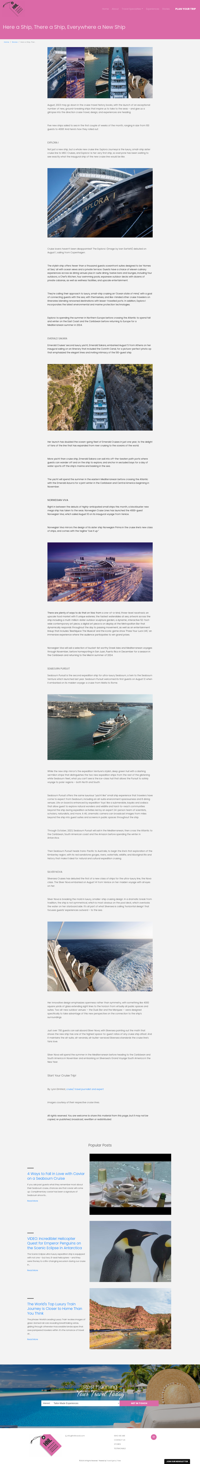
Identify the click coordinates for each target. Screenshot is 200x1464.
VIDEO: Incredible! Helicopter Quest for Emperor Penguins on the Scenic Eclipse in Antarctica (54, 1243)
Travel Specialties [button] (131, 8)
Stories (166, 8)
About (115, 8)
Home (105, 8)
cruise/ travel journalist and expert (85, 1089)
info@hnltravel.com (76, 1435)
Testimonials (120, 1448)
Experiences (152, 8)
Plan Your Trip (185, 9)
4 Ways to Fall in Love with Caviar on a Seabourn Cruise (56, 1176)
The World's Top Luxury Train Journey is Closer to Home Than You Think (54, 1309)
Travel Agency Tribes (114, 1461)
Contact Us (119, 1440)
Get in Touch (139, 1403)
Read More (32, 1200)
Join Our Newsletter (177, 1461)
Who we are (119, 1435)
